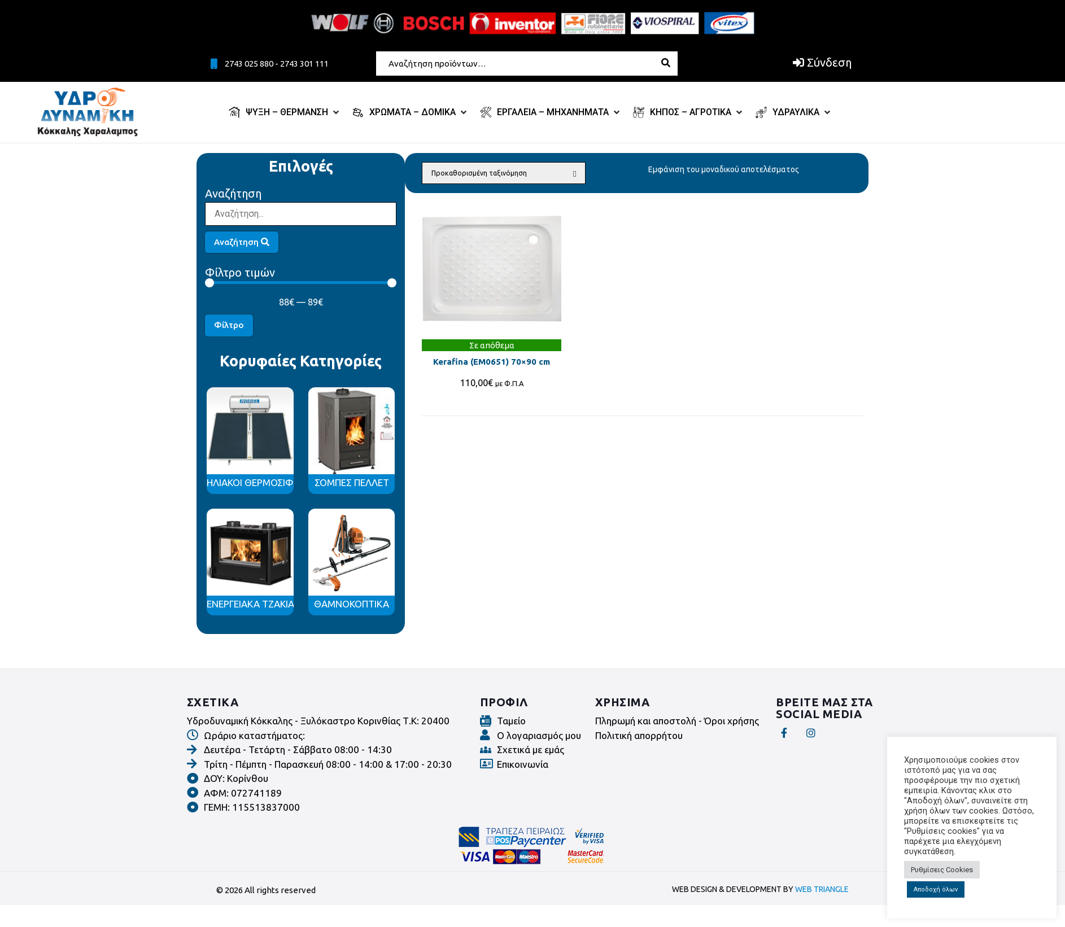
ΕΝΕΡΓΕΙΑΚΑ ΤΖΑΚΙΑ (250, 603)
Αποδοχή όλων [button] (936, 889)
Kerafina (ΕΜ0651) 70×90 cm (491, 361)
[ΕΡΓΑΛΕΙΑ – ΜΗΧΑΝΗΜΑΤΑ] (550, 112)
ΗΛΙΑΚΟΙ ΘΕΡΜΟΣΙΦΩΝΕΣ (263, 482)
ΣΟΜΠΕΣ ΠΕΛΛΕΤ (352, 482)
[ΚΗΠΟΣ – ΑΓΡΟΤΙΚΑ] (688, 112)
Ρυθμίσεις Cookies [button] (942, 869)
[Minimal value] (300, 282)
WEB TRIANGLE (822, 889)
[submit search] (670, 63)
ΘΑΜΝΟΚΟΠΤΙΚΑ (351, 603)
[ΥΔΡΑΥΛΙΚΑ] (794, 112)
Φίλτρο (229, 325)
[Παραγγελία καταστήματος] (504, 173)
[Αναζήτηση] (300, 214)
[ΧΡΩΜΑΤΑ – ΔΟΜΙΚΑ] (410, 112)
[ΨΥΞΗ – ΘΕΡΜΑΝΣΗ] (285, 112)
